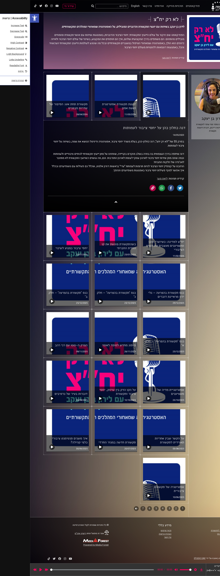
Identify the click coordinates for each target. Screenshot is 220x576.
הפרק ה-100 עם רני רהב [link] (41, 345)
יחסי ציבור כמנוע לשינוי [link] (41, 248)
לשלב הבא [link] (106, 509)
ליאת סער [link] (136, 57)
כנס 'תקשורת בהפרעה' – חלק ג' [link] (86, 294)
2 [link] (146, 508)
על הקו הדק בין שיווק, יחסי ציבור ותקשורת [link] (87, 392)
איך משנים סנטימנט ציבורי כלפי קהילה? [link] (39, 440)
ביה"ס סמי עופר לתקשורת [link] (192, 530)
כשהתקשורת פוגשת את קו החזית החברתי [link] (89, 246)
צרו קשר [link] (117, 6)
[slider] (72, 569)
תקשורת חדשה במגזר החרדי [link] (87, 442)
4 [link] (132, 508)
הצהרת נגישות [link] (135, 534)
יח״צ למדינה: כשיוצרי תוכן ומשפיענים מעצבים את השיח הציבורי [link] (135, 246)
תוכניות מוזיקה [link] (144, 6)
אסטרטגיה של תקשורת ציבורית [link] (139, 489)
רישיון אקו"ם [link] (50, 533)
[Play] (10, 569)
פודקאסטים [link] (163, 6)
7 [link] (112, 508)
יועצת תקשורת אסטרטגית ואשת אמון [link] (89, 106)
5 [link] (126, 508)
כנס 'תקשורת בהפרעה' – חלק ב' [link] (37, 294)
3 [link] (139, 508)
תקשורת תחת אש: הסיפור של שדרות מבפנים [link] (38, 106)
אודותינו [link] (129, 6)
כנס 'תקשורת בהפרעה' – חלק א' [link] (134, 343)
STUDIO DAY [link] (169, 558)
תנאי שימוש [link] (136, 530)
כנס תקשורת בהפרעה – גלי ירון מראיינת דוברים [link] (136, 294)
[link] (4, 18)
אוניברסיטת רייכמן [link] (195, 534)
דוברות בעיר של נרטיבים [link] (41, 394)
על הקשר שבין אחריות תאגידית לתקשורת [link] (139, 440)
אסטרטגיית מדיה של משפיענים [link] (140, 392)
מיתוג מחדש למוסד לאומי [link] (89, 345)
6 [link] (119, 508)
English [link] (105, 6)
